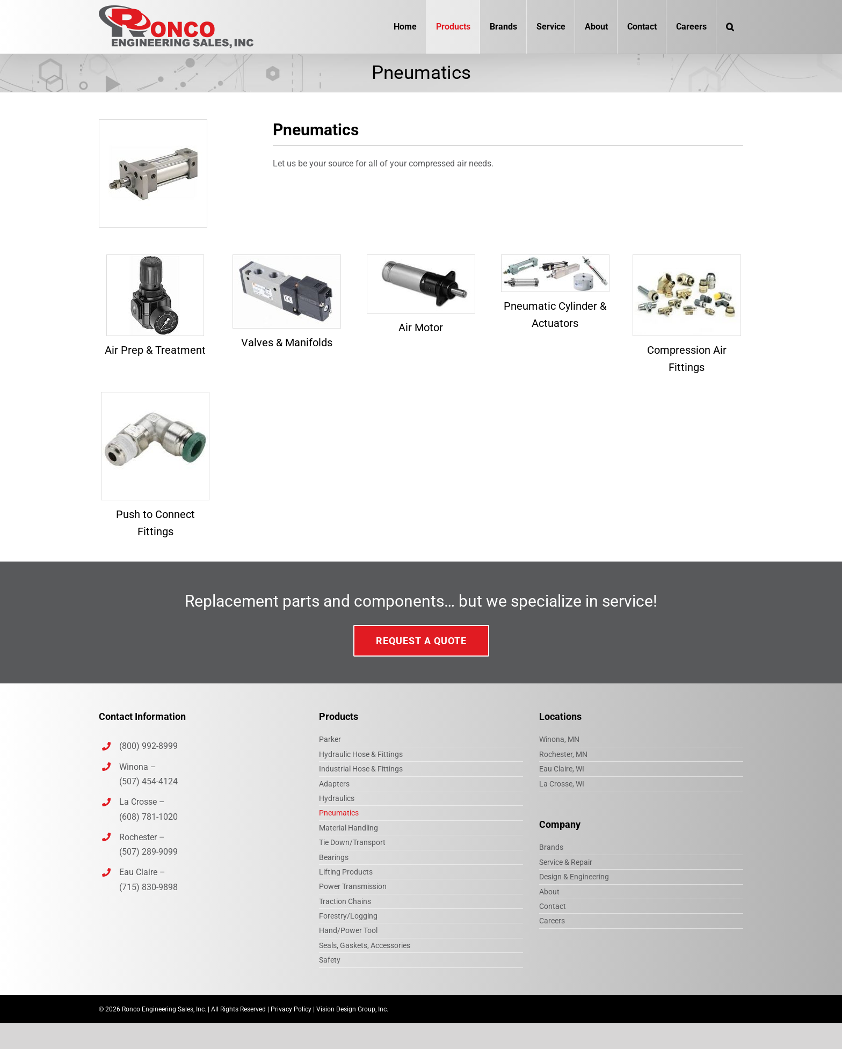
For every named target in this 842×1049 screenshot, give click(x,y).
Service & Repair (565, 862)
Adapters (334, 784)
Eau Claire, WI (561, 768)
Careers (552, 920)
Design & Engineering (574, 876)
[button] (729, 27)
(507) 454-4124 (148, 781)
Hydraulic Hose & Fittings (361, 754)
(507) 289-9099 (148, 852)
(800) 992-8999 (149, 746)
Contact (552, 906)
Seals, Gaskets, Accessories (364, 945)
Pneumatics (339, 812)
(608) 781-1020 (148, 817)
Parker (330, 739)
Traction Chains (345, 901)
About (549, 891)
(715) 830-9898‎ (148, 887)
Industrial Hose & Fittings (361, 768)
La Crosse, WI (561, 784)
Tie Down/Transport (352, 842)
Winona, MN (559, 739)
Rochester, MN (563, 754)
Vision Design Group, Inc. (352, 1009)
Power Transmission (353, 886)
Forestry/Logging (348, 916)
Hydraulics (336, 798)
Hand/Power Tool (348, 930)
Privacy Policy (291, 1009)
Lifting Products (346, 872)
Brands (551, 847)
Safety (329, 960)
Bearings (334, 857)
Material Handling (348, 828)
